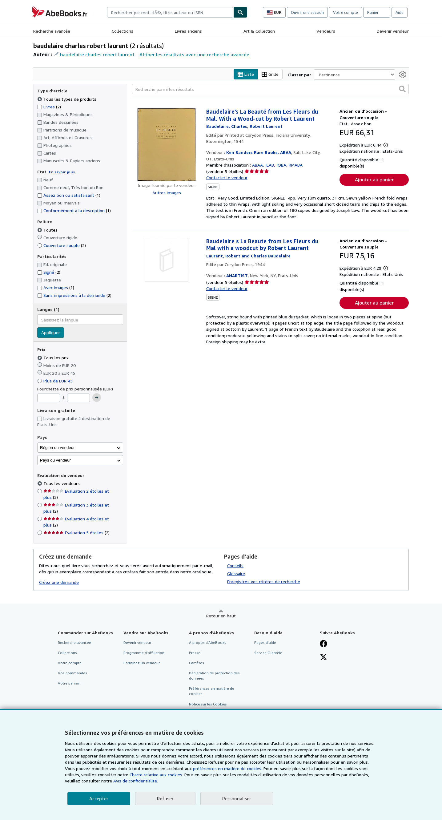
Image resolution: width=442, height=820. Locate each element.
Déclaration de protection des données (214, 676)
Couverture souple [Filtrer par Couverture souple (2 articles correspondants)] (61, 245)
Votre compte (345, 12)
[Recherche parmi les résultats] (270, 89)
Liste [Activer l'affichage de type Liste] (246, 74)
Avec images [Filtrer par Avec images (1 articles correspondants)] (55, 287)
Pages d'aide (265, 642)
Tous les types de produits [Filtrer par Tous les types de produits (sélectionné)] (67, 99)
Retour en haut (221, 615)
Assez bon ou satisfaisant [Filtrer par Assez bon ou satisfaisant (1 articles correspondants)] (68, 195)
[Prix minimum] (48, 398)
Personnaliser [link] (236, 798)
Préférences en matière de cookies (211, 691)
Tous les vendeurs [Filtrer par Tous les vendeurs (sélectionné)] (62, 483)
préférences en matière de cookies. (227, 768)
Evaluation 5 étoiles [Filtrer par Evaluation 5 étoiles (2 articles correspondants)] (76, 532)
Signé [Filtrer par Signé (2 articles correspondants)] (48, 272)
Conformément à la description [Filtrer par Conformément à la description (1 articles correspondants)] (74, 210)
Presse (194, 652)
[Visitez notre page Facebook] (323, 644)
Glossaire (236, 573)
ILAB (269, 165)
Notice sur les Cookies (208, 704)
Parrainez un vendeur (141, 662)
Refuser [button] (165, 798)
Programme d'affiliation (143, 652)
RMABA (296, 165)
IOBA (281, 165)
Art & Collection (259, 31)
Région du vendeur (57, 447)
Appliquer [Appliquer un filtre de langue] (50, 332)
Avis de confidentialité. (135, 780)
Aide (400, 12)
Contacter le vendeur (226, 177)
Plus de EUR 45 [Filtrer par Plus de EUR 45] (55, 380)
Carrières (196, 662)
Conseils (235, 565)
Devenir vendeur (393, 31)
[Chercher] (240, 12)
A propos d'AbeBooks (207, 642)
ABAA (257, 165)
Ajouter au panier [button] (374, 179)
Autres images (166, 192)
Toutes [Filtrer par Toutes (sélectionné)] (48, 229)
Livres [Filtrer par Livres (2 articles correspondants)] (49, 106)
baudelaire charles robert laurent (97, 54)
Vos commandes (72, 673)
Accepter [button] (98, 798)
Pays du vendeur (55, 460)
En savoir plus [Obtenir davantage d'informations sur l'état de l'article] (62, 172)
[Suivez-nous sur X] (323, 658)
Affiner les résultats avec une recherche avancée (194, 54)
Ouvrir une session (307, 12)
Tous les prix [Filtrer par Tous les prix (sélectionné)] (53, 357)
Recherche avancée (51, 31)
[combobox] (170, 12)
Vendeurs (325, 31)
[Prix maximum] (78, 398)
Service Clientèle (268, 652)
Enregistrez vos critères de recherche (263, 581)
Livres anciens (188, 31)
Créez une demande (59, 582)
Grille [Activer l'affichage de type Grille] (270, 74)
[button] (402, 89)
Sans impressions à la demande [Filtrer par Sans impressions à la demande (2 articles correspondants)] (74, 295)
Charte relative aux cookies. (157, 774)
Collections (122, 31)
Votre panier (68, 683)
